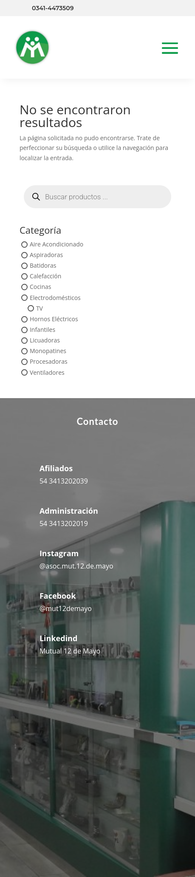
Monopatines (48, 351)
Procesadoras (49, 362)
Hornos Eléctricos (54, 319)
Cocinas (40, 287)
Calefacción (45, 276)
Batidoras (43, 266)
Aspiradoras (46, 255)
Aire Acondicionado (56, 244)
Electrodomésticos (55, 298)
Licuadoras (45, 341)
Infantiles (42, 329)
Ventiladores (47, 372)
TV (39, 308)
